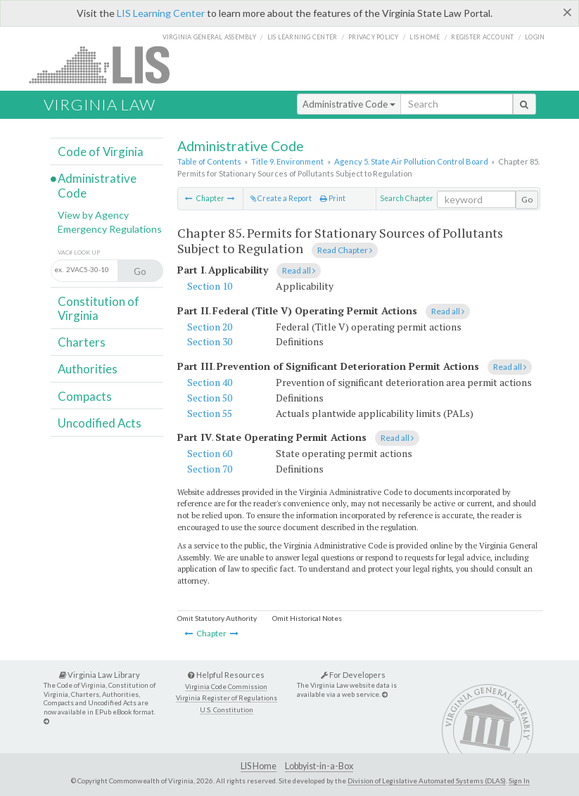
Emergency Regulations (110, 229)
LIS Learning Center (161, 13)
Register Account (482, 37)
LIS (107, 64)
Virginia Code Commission (226, 687)
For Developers (353, 674)
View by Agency (93, 215)
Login (535, 37)
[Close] (567, 12)
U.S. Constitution (226, 710)
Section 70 (209, 468)
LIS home (424, 37)
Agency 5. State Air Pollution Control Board (411, 161)
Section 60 (209, 453)
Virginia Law (99, 104)
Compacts (85, 396)
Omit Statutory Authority (217, 618)
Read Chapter (344, 250)
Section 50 (209, 397)
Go (527, 199)
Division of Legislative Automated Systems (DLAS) (427, 780)
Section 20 (209, 326)
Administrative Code (349, 104)
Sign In (519, 780)
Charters (82, 342)
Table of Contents (209, 161)
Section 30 (209, 341)
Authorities (87, 368)
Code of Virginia (101, 151)
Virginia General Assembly (209, 37)
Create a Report (281, 198)
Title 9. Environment (287, 161)
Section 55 (209, 413)
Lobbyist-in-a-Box (319, 766)
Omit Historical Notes (307, 618)
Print (332, 198)
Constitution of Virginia (98, 308)
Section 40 (209, 382)
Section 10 (209, 286)
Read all (298, 270)
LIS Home (258, 766)
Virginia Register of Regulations (226, 698)
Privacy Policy (373, 37)
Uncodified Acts (99, 423)
